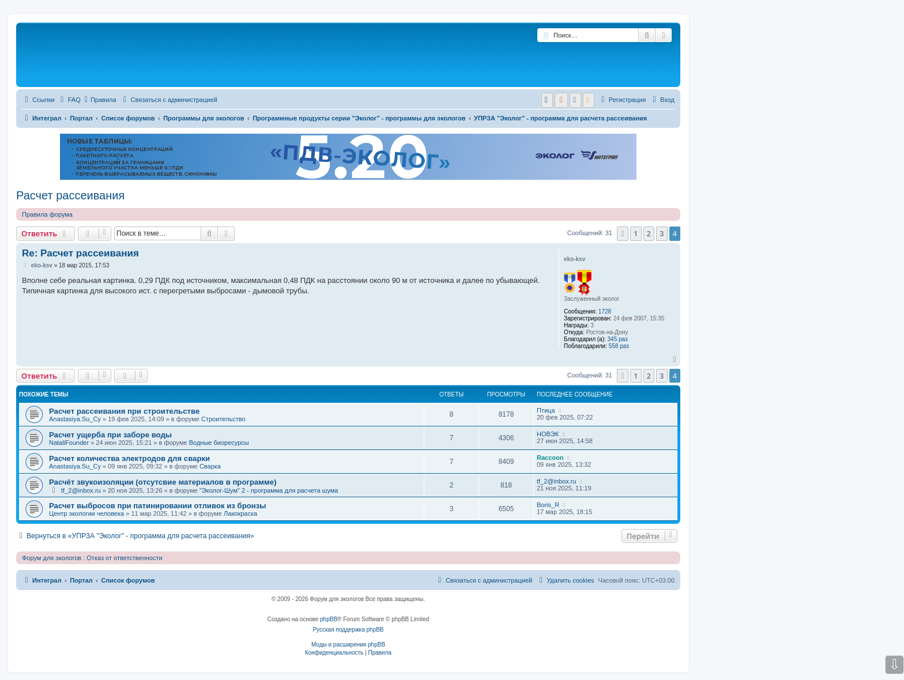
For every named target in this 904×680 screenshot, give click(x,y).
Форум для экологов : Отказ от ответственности (92, 557)
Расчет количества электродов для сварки (129, 458)
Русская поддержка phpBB (347, 629)
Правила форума (47, 214)
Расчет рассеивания (70, 195)
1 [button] (636, 233)
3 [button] (662, 233)
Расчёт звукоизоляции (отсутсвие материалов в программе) (163, 482)
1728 (604, 311)
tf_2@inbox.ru (81, 490)
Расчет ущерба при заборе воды (110, 434)
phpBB (328, 619)
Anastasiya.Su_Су (75, 418)
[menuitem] (69, 100)
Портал (81, 118)
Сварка (210, 466)
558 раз (619, 346)
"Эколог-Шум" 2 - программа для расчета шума (268, 490)
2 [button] (649, 233)
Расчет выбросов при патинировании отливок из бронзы (157, 505)
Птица (546, 410)
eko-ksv (574, 259)
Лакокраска (240, 513)
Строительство (223, 418)
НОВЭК (548, 433)
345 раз (618, 339)
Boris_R (548, 504)
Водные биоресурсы (219, 442)
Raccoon (550, 457)
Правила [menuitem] (100, 100)
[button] (622, 233)
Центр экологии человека (86, 513)
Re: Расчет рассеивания (80, 253)
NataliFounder (69, 442)
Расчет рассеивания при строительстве (124, 411)
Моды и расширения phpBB (348, 644)
